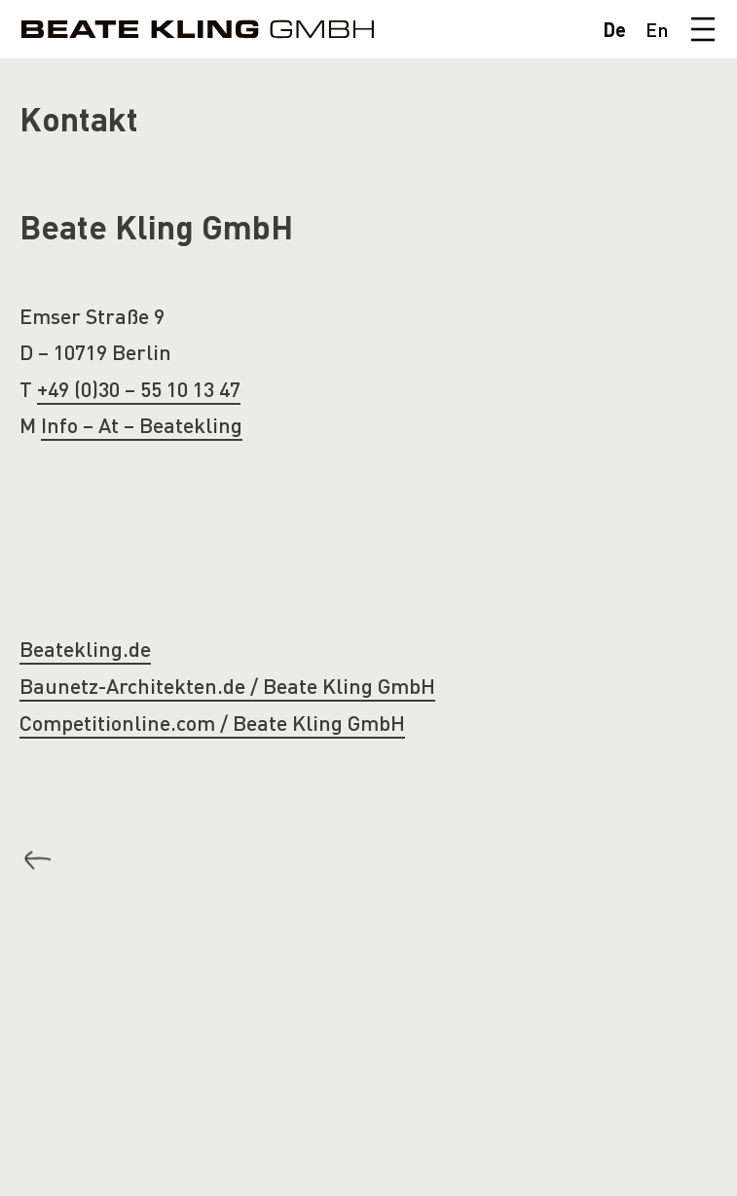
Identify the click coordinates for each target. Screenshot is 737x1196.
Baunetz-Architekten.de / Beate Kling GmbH (227, 685)
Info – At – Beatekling (141, 425)
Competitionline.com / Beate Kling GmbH (212, 722)
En (657, 29)
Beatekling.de (85, 648)
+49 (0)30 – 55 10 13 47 (138, 389)
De (614, 29)
